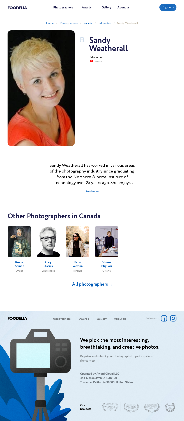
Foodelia (17, 7)
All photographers (90, 284)
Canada (88, 23)
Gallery (106, 7)
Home (50, 23)
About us (123, 7)
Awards (87, 7)
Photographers (63, 7)
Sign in (167, 7)
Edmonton (104, 23)
